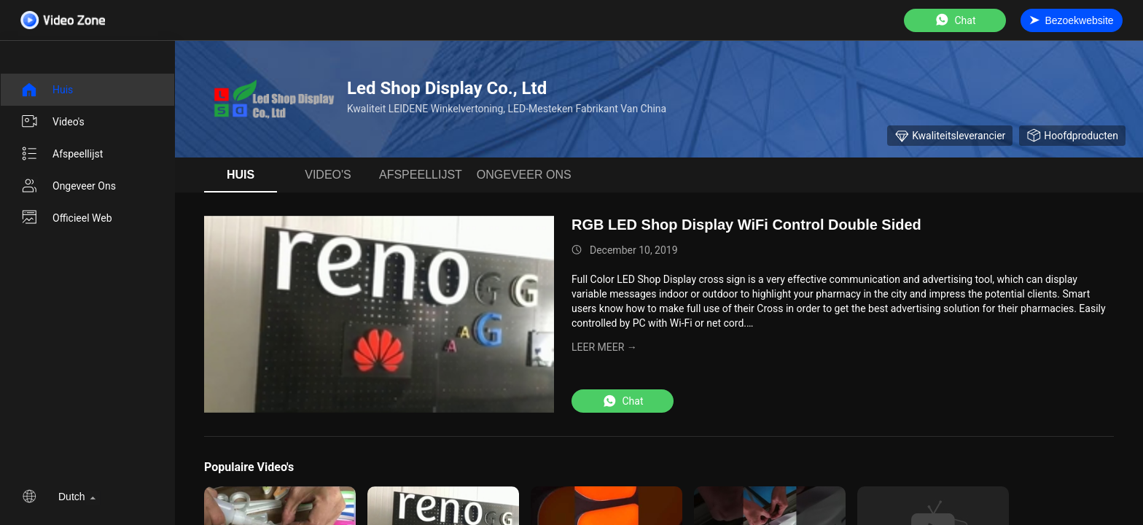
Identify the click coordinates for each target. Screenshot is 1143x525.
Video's (52, 122)
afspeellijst (61, 154)
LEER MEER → (604, 347)
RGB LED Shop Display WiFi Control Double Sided (746, 225)
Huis (46, 89)
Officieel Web (66, 218)
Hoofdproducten (1072, 135)
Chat (954, 20)
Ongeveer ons (68, 186)
